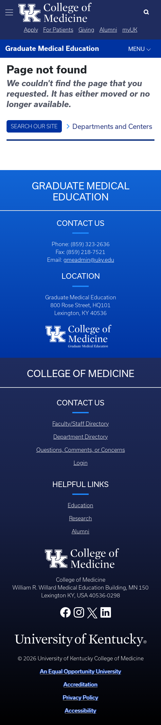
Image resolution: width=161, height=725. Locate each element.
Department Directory (80, 437)
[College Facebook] (65, 614)
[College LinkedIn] (105, 614)
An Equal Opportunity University (80, 671)
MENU (139, 49)
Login (81, 463)
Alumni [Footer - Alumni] (80, 531)
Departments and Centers (112, 126)
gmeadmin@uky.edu (88, 260)
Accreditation (80, 684)
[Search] (147, 12)
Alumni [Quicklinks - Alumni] (108, 30)
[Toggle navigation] (9, 12)
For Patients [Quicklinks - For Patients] (58, 30)
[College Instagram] (79, 614)
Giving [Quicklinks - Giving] (86, 30)
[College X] (92, 612)
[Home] (55, 12)
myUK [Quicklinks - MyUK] (129, 30)
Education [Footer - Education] (80, 505)
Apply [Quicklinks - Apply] (31, 30)
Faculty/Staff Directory (80, 424)
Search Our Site (34, 126)
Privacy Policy (80, 697)
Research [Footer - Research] (80, 518)
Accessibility (80, 710)
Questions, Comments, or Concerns (80, 450)
